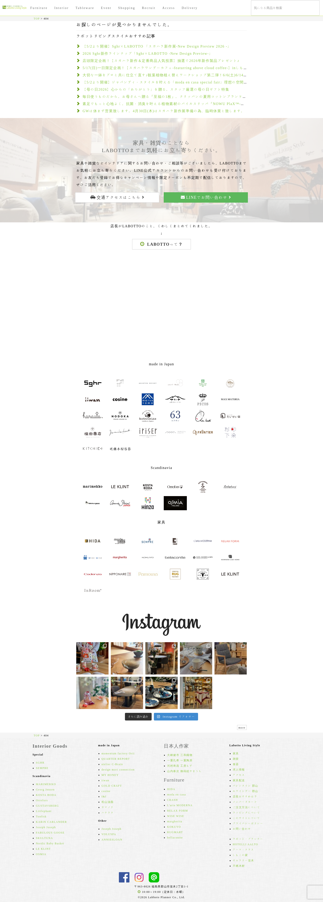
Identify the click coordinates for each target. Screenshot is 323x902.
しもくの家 (240, 855)
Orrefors (42, 800)
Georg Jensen (45, 789)
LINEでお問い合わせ (206, 197)
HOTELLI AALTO (245, 844)
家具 (236, 753)
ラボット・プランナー (248, 838)
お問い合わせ (242, 828)
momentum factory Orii (118, 753)
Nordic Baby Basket (50, 843)
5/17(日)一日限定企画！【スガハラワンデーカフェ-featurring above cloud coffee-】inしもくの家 (169, 68)
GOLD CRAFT (112, 785)
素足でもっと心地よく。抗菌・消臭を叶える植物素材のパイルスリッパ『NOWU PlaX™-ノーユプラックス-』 (180, 103)
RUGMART (175, 832)
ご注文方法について (246, 807)
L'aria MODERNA (180, 805)
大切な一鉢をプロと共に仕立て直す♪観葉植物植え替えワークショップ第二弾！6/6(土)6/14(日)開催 (170, 75)
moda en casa (176, 794)
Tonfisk (41, 816)
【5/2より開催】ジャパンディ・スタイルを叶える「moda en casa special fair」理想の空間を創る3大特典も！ (180, 82)
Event (106, 7)
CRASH (172, 799)
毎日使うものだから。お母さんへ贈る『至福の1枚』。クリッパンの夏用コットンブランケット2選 (170, 96)
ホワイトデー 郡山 (245, 791)
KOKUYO (174, 826)
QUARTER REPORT (116, 758)
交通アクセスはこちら (117, 197)
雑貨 (236, 758)
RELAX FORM (177, 810)
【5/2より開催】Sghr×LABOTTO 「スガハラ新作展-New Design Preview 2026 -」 (157, 46)
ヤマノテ (108, 807)
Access (168, 7)
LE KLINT (43, 848)
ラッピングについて (246, 812)
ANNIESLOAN (112, 839)
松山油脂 (108, 801)
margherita (174, 821)
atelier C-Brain (112, 764)
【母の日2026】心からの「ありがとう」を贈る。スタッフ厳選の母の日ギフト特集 (156, 89)
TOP (37, 18)
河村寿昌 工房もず (179, 765)
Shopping (126, 7)
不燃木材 (239, 865)
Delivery (190, 7)
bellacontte (175, 837)
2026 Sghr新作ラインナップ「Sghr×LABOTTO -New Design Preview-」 (148, 53)
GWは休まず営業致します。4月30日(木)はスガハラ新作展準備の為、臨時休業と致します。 (164, 111)
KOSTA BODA (46, 794)
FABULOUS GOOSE (50, 832)
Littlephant (44, 811)
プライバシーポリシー (248, 823)
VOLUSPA (109, 834)
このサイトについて (246, 818)
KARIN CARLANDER (51, 821)
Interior (61, 7)
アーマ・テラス (243, 849)
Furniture (39, 7)
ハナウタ (108, 812)
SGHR (40, 762)
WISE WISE (175, 815)
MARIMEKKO (46, 784)
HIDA (171, 789)
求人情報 (239, 769)
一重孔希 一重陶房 (179, 760)
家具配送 (239, 780)
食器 (236, 764)
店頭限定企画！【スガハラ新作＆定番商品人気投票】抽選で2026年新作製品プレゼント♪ (161, 60)
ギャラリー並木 (243, 860)
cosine (106, 791)
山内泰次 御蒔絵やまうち (184, 771)
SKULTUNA (44, 837)
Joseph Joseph (46, 827)
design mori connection (118, 769)
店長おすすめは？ (245, 796)
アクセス (239, 774)
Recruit (149, 7)
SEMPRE (42, 767)
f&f (104, 796)
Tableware (85, 7)
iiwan (105, 780)
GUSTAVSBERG (47, 805)
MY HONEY (110, 774)
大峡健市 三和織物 (179, 754)
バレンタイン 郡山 (245, 785)
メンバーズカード (245, 801)
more (241, 727)
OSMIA (41, 854)
